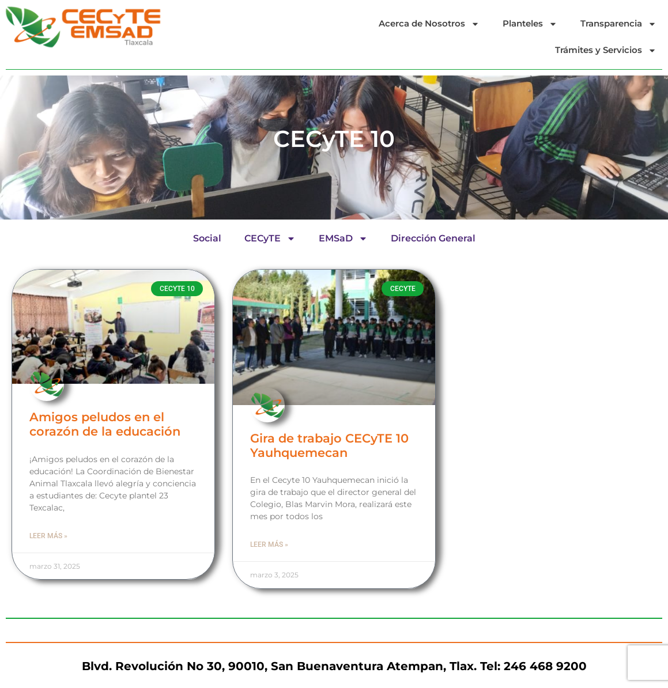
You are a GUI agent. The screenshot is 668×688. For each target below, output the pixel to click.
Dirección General (433, 238)
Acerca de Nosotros (429, 24)
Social (207, 238)
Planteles (530, 24)
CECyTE (270, 238)
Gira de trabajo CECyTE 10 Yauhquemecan (329, 445)
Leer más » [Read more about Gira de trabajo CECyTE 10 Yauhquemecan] (269, 544)
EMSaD (343, 238)
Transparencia (618, 24)
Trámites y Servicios (605, 50)
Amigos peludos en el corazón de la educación (104, 424)
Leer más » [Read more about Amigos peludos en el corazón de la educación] (48, 536)
